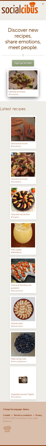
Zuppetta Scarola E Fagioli (22, 394)
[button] (43, 4)
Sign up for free (23, 63)
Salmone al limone (17, 92)
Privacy (38, 415)
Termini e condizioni (23, 415)
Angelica (16, 217)
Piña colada (16, 250)
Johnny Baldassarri (20, 361)
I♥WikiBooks (17, 252)
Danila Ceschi (18, 291)
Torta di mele (17, 323)
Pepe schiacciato (18, 359)
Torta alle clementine (20, 214)
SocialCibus (14, 94)
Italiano (26, 409)
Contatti (6, 415)
